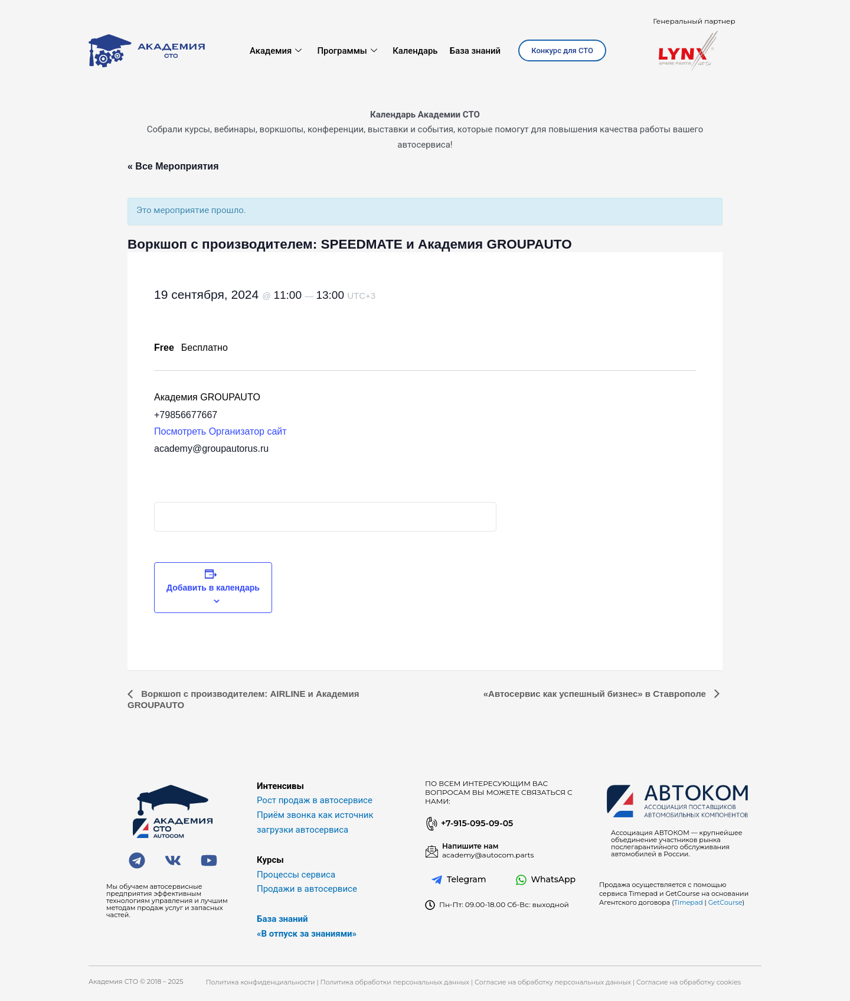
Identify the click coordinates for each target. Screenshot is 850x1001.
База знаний (475, 50)
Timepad (688, 902)
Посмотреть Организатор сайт (220, 431)
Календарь (415, 50)
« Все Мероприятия (173, 166)
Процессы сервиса (296, 874)
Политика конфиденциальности (260, 982)
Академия (275, 50)
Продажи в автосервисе (307, 888)
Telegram (466, 879)
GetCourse (725, 902)
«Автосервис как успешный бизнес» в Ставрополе (595, 694)
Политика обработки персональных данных (395, 982)
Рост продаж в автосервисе (314, 800)
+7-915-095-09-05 (477, 823)
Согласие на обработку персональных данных (553, 982)
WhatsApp (553, 879)
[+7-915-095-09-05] (431, 824)
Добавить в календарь (213, 587)
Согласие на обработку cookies (688, 982)
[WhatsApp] (521, 880)
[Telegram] (437, 880)
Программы (347, 50)
